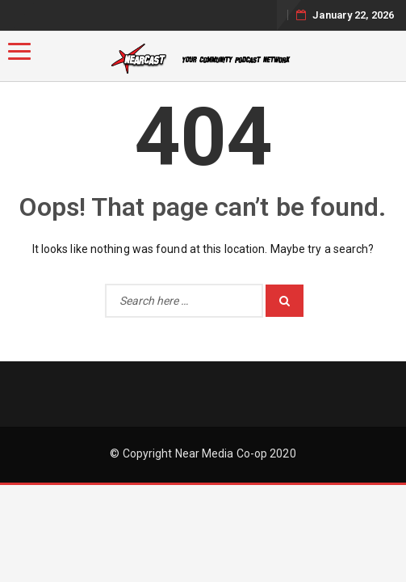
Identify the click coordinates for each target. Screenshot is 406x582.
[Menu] (19, 51)
